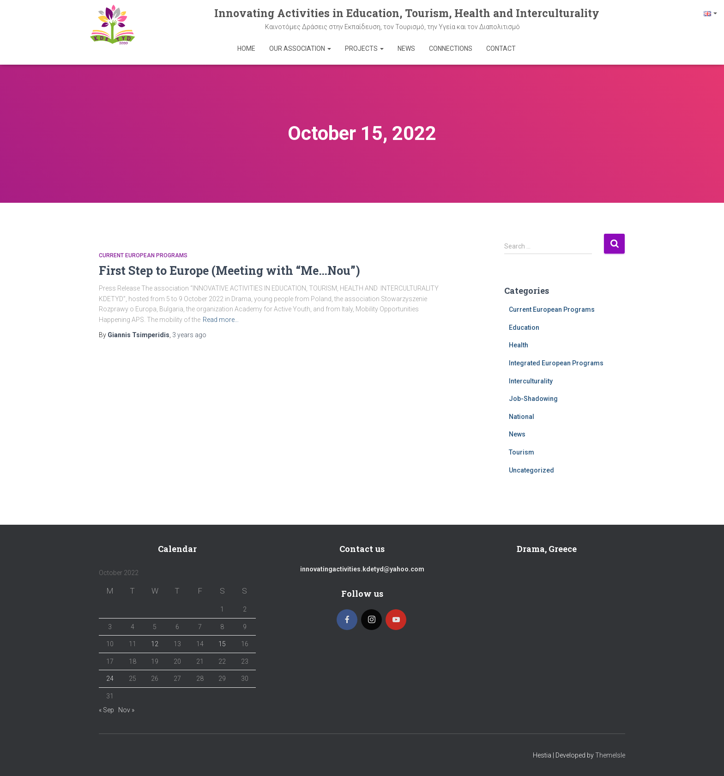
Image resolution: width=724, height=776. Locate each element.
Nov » (126, 710)
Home (246, 48)
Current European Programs (143, 255)
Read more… (221, 319)
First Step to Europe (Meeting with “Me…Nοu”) (229, 270)
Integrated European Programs (556, 363)
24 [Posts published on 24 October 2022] (110, 678)
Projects (364, 48)
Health (518, 345)
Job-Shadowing (533, 398)
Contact (501, 48)
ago (189, 335)
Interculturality (531, 381)
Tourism (521, 452)
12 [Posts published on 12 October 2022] (154, 644)
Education (524, 327)
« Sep (106, 710)
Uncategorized (531, 470)
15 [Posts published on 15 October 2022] (222, 644)
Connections (450, 48)
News (406, 48)
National (521, 416)
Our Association (300, 48)
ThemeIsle (610, 755)
